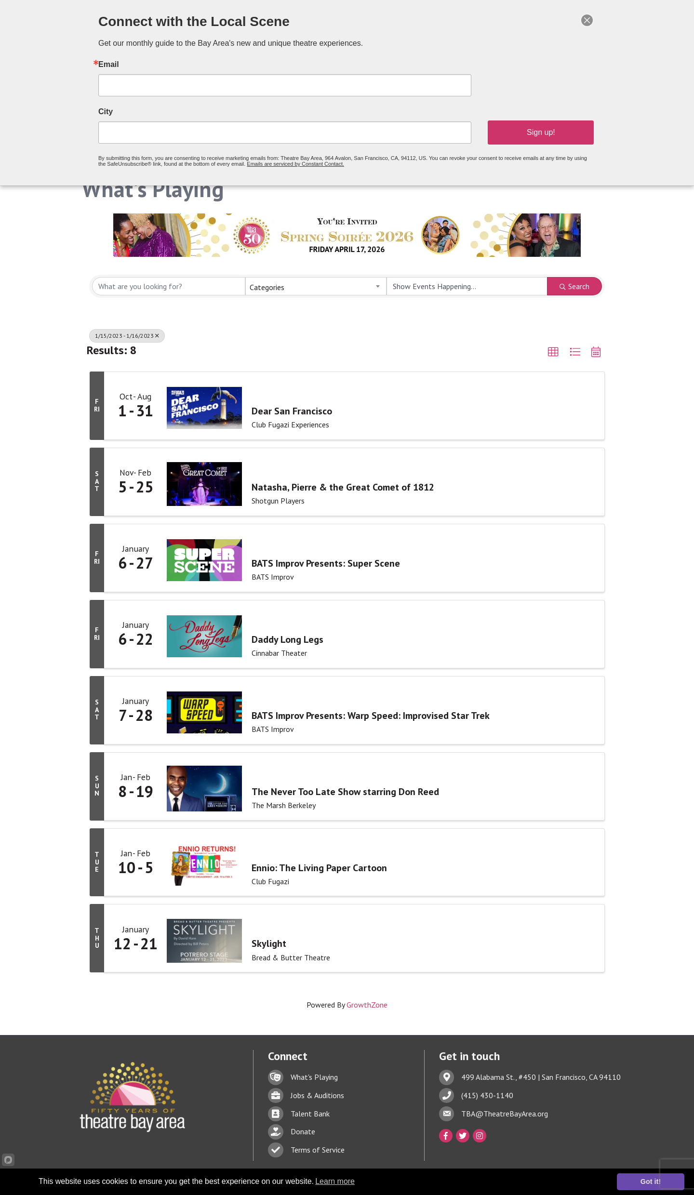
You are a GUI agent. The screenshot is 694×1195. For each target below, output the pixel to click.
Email (127, 66)
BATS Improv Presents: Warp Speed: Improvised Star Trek (371, 715)
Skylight (269, 943)
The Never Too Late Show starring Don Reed (345, 791)
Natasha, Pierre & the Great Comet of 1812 (343, 487)
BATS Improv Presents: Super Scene (326, 563)
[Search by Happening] (467, 286)
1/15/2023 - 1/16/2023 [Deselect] (127, 335)
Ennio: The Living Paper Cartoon (319, 867)
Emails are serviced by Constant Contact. (299, 158)
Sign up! (526, 129)
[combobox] (315, 286)
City (124, 110)
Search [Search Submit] (574, 286)
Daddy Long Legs (287, 639)
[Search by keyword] (168, 286)
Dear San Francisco (292, 411)
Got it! (651, 1181)
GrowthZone (367, 1004)
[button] (553, 352)
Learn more (335, 1181)
